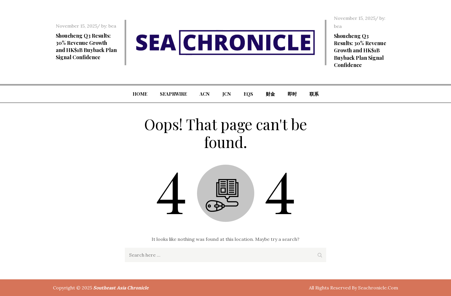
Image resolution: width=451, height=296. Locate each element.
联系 (314, 94)
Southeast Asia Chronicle (121, 288)
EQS (248, 94)
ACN (205, 94)
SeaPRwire (173, 94)
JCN (226, 94)
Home (140, 94)
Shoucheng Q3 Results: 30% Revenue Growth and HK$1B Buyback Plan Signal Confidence (86, 46)
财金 (270, 94)
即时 (292, 94)
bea (112, 26)
